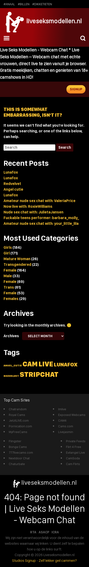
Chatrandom (18, 409)
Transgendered (17, 264)
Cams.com (65, 426)
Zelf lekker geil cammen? (58, 560)
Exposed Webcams (71, 415)
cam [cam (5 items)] (30, 364)
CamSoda (73, 458)
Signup (76, 89)
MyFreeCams (18, 432)
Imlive (62, 409)
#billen (23, 4)
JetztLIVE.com (19, 420)
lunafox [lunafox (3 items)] (65, 364)
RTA (33, 532)
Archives (11, 336)
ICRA (55, 532)
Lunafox (11, 172)
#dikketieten (42, 4)
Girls (8, 247)
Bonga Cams (18, 447)
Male (8, 276)
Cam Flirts (73, 464)
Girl (7, 253)
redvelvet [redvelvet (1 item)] (11, 376)
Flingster (15, 441)
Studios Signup (24, 560)
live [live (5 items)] (45, 364)
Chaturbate (17, 464)
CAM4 (62, 420)
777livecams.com (21, 452)
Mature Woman (17, 259)
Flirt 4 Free (73, 447)
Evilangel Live (75, 452)
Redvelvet (12, 183)
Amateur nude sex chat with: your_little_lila (41, 223)
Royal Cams (17, 415)
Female (10, 270)
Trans (9, 287)
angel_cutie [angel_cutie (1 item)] (13, 365)
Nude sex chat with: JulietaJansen (33, 212)
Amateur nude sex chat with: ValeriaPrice (39, 200)
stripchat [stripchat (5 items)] (39, 374)
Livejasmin (65, 432)
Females (11, 298)
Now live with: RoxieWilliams (28, 206)
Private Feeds (75, 441)
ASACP (44, 532)
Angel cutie (13, 189)
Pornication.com (20, 426)
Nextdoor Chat (19, 458)
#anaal (9, 4)
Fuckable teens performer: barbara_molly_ (41, 218)
